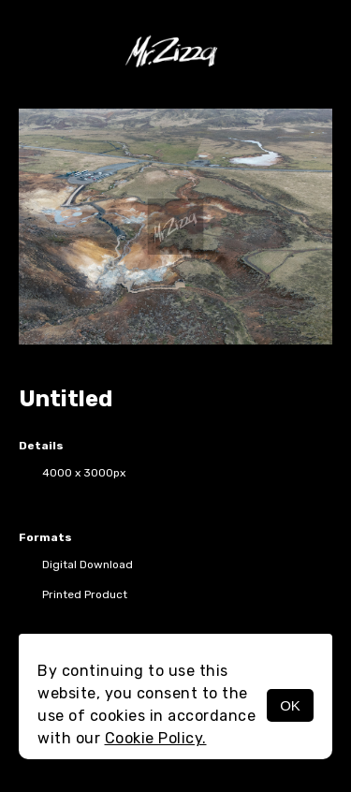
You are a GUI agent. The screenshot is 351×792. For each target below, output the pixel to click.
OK (290, 705)
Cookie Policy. (156, 738)
